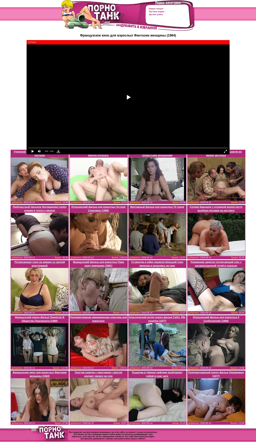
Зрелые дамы (156, 14)
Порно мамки (156, 8)
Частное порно (156, 11)
